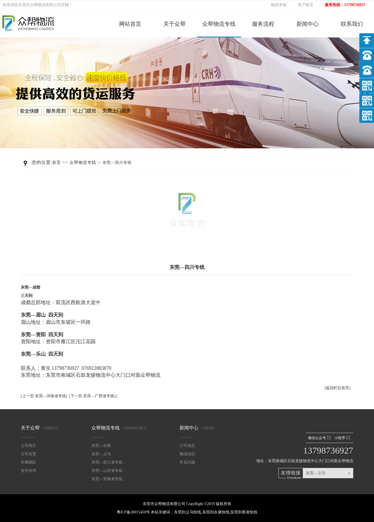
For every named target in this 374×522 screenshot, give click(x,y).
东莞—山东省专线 (106, 470)
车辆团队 (28, 462)
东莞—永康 (101, 446)
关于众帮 (174, 24)
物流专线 (278, 5)
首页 (56, 162)
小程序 (342, 438)
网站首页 (130, 24)
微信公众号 (320, 438)
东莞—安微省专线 (106, 479)
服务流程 (263, 24)
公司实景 (28, 454)
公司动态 (187, 446)
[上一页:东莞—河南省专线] (44, 396)
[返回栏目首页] (337, 388)
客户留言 (305, 5)
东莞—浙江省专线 (106, 462)
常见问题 (187, 462)
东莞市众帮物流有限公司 (39, 5)
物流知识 (187, 454)
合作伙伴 (28, 470)
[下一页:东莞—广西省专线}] (93, 396)
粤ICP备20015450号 (134, 512)
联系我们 (352, 24)
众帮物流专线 (218, 24)
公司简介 (28, 446)
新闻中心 (307, 24)
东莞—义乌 (101, 454)
